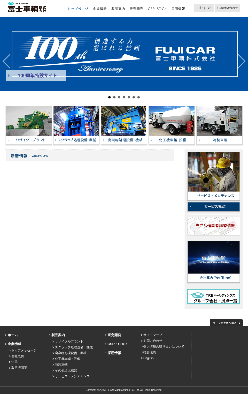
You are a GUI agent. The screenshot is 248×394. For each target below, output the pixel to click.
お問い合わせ (152, 340)
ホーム (13, 335)
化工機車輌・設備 (67, 359)
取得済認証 (19, 368)
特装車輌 (61, 364)
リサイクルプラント (69, 341)
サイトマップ (152, 335)
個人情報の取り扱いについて (163, 346)
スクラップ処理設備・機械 (74, 347)
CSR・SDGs (117, 344)
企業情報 (14, 344)
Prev (6, 61)
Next (242, 61)
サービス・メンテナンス (72, 376)
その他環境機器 (66, 370)
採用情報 (114, 353)
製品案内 (58, 335)
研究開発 (114, 335)
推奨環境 (149, 352)
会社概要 (17, 356)
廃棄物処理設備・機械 (70, 353)
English (148, 358)
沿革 (14, 362)
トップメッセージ (24, 350)
